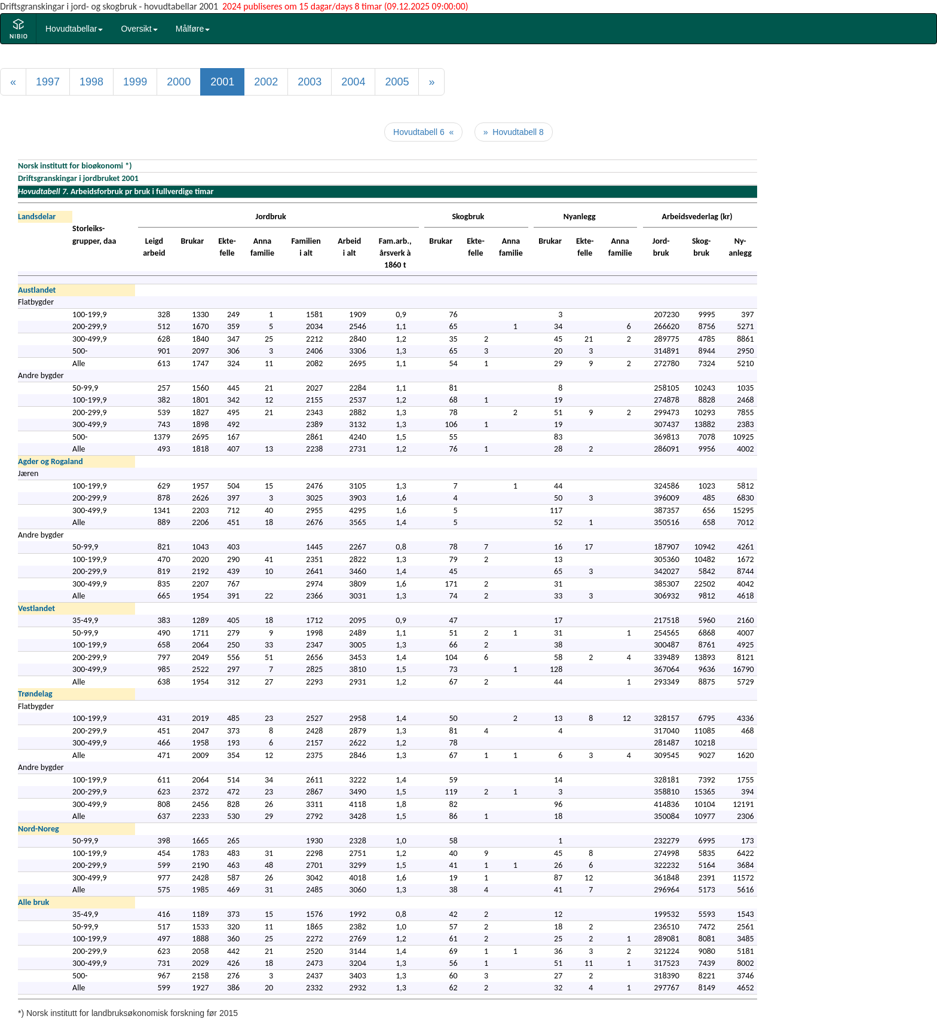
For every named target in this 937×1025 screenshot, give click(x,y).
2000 (179, 82)
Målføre (193, 28)
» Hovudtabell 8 (513, 132)
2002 (266, 82)
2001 (222, 82)
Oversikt (139, 28)
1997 (48, 82)
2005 (397, 82)
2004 (353, 82)
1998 (91, 82)
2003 (309, 82)
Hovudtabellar (74, 28)
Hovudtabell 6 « (423, 132)
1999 (135, 82)
